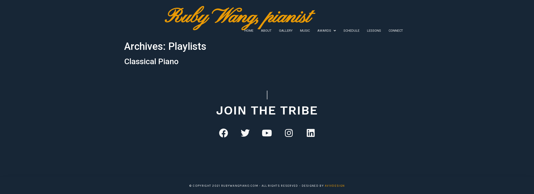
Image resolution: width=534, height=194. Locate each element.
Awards (282, 30)
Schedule (307, 30)
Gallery (241, 30)
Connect (351, 30)
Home (204, 30)
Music (260, 30)
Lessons (329, 30)
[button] (282, 30)
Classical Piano (151, 61)
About (221, 30)
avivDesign (335, 185)
